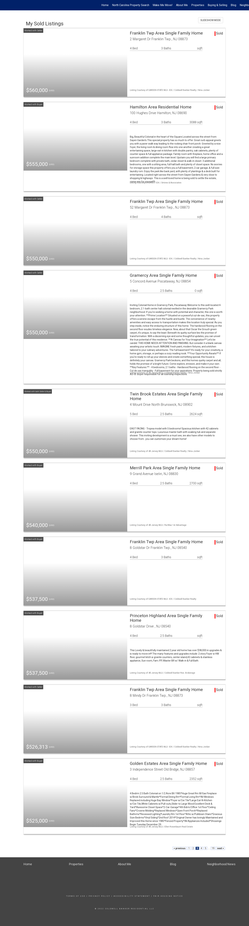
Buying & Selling (217, 5)
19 (213, 848)
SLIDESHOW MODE (210, 20)
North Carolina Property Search (130, 5)
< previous (180, 848)
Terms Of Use (75, 896)
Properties (197, 5)
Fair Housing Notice (168, 896)
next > (220, 848)
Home (105, 5)
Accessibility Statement (132, 896)
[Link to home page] (4, 5)
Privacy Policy (99, 896)
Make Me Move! (163, 5)
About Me (182, 5)
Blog (233, 5)
